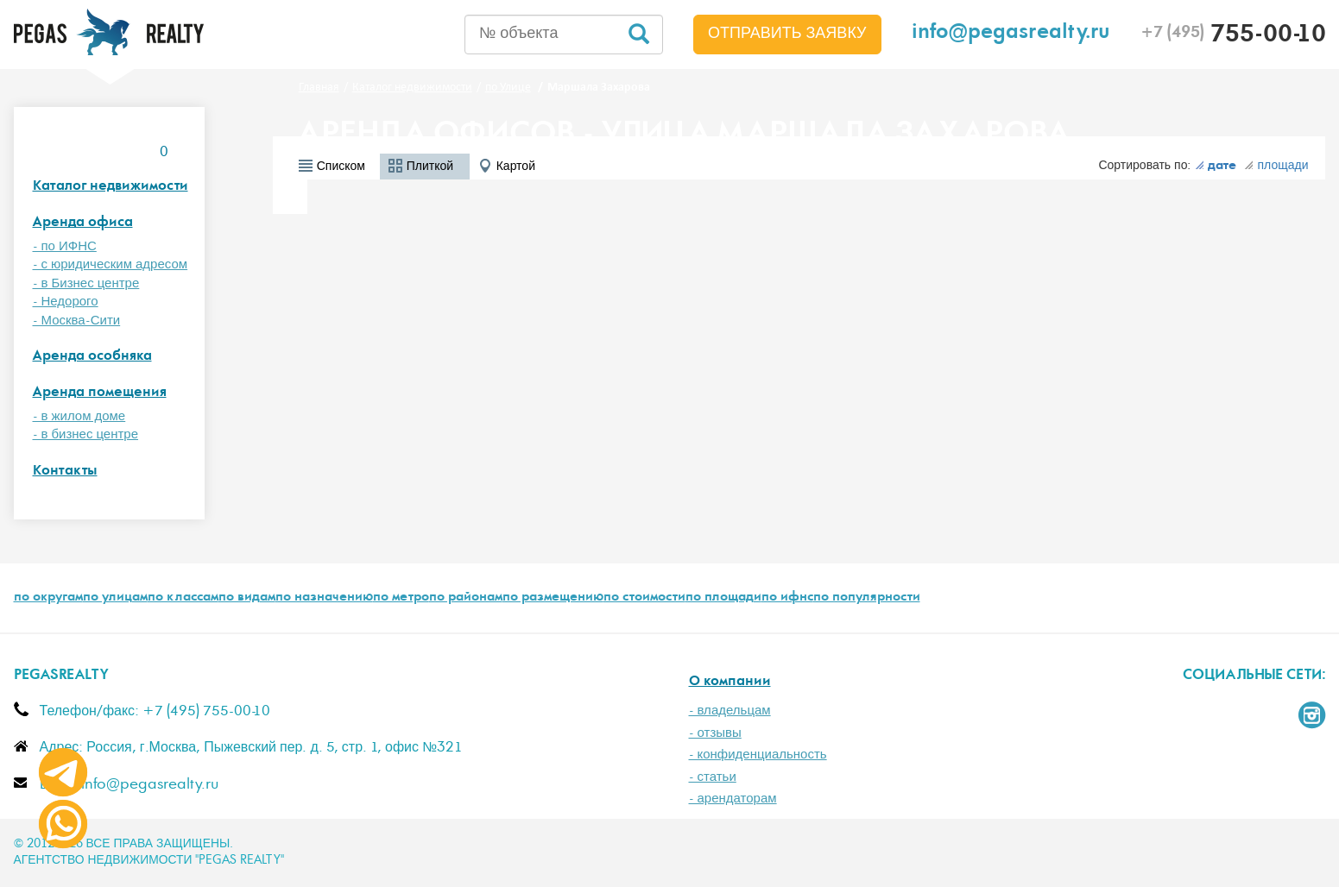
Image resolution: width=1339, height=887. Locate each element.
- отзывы (715, 733)
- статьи (712, 777)
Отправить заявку (787, 33)
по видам (246, 598)
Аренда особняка (92, 356)
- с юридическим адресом (110, 264)
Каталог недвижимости (110, 186)
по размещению (552, 598)
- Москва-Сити (77, 320)
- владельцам (730, 710)
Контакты (65, 471)
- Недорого (65, 301)
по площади (723, 598)
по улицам (115, 598)
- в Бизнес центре (86, 283)
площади (1276, 166)
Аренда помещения (100, 393)
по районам (465, 598)
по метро (401, 598)
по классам (183, 598)
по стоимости (644, 598)
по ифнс (787, 598)
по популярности (866, 598)
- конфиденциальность (758, 754)
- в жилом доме (79, 416)
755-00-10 (1233, 36)
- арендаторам (733, 798)
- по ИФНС (65, 246)
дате (1215, 166)
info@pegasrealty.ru (1011, 34)
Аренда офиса (83, 223)
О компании (730, 682)
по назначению (324, 598)
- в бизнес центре (86, 434)
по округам (48, 598)
